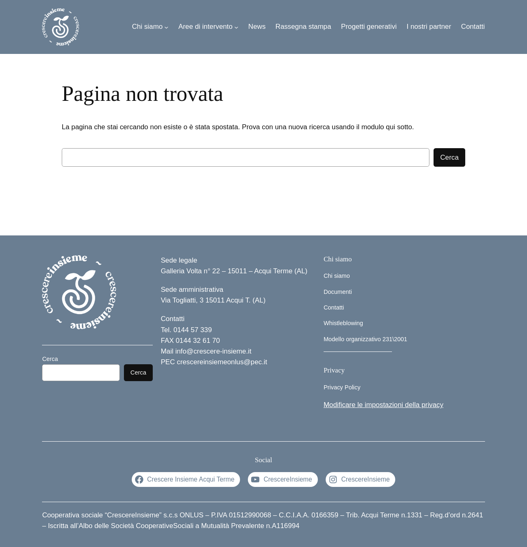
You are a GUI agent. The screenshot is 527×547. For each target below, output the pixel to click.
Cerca (449, 157)
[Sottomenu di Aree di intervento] (236, 27)
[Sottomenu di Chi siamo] (166, 27)
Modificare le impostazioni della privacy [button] (383, 405)
